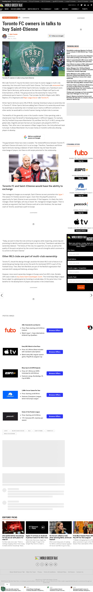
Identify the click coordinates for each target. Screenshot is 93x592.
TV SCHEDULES (46, 9)
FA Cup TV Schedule (34, 1)
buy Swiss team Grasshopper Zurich (29, 276)
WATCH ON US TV (33, 9)
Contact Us (79, 572)
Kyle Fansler (14, 34)
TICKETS (84, 9)
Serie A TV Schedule (83, 1)
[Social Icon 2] (46, 564)
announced (56, 85)
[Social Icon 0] (37, 564)
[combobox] (80, 272)
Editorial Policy (61, 572)
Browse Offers (54, 330)
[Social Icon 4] (55, 564)
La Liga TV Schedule (70, 1)
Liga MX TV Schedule (58, 1)
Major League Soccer (30, 97)
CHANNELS (76, 9)
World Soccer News (9, 433)
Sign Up (80, 161)
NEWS (7, 9)
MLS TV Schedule (46, 1)
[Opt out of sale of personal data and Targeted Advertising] (3, 589)
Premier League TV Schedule (19, 1)
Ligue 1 (60, 194)
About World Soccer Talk (17, 572)
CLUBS (57, 9)
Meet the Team (31, 572)
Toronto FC (45, 97)
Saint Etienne (39, 430)
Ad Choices (71, 572)
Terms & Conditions (50, 572)
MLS (29, 430)
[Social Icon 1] (42, 564)
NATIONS (65, 9)
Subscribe (81, 287)
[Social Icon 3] (51, 564)
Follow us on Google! (57, 36)
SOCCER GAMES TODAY (18, 9)
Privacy (40, 572)
